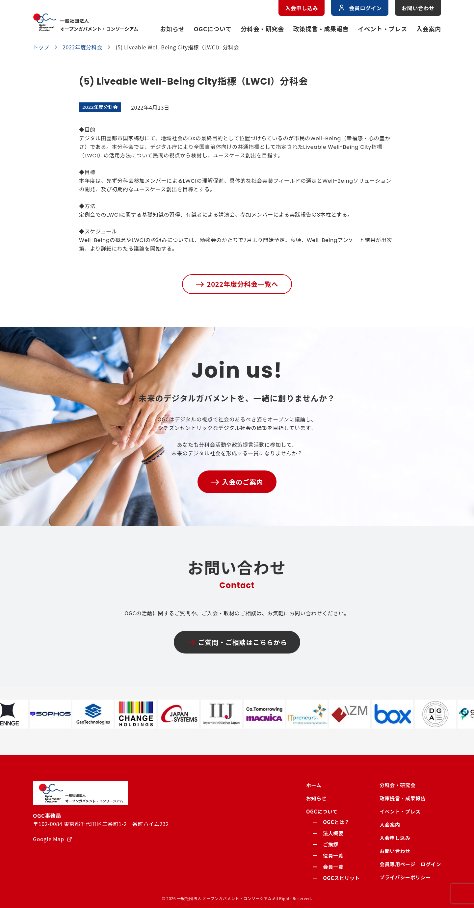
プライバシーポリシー (405, 877)
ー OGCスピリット (336, 877)
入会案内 (428, 28)
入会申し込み (301, 8)
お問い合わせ (418, 8)
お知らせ (172, 28)
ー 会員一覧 (328, 866)
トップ (41, 47)
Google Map (48, 839)
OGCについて (213, 28)
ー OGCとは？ (331, 821)
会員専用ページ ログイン (410, 864)
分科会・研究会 (262, 28)
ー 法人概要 (328, 833)
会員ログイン (360, 8)
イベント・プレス (382, 28)
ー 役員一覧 (328, 855)
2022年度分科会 (82, 47)
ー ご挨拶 (325, 844)
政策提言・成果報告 (321, 28)
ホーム (313, 785)
